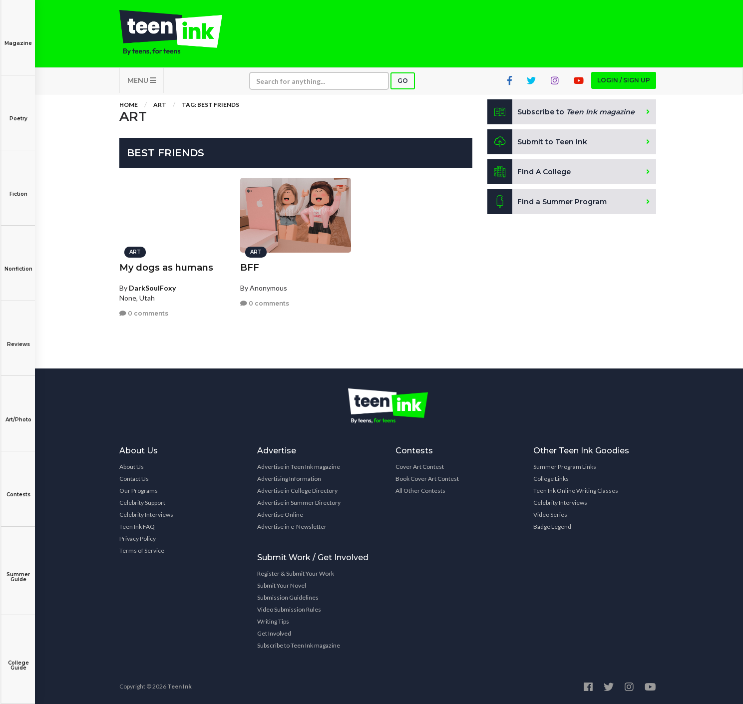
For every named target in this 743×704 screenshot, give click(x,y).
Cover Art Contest (419, 466)
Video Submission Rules (289, 609)
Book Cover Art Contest (427, 478)
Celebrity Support (142, 502)
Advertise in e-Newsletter (292, 526)
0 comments (143, 313)
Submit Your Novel (281, 585)
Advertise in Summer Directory (299, 502)
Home (128, 104)
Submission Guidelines (288, 597)
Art (159, 104)
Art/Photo (18, 412)
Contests (18, 487)
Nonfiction (18, 262)
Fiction (18, 187)
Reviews (18, 337)
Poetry (18, 111)
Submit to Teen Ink (537, 141)
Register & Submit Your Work (295, 573)
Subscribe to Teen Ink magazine (298, 645)
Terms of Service (141, 550)
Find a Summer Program (547, 201)
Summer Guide (18, 570)
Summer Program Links (564, 466)
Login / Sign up (623, 80)
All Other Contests (420, 490)
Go (402, 80)
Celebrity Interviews (146, 514)
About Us (131, 466)
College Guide (18, 658)
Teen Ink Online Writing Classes (575, 490)
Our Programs (138, 490)
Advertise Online (280, 514)
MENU (141, 80)
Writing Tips (273, 621)
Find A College (529, 171)
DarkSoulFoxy (152, 288)
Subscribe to (561, 111)
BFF (249, 267)
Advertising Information (289, 478)
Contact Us (134, 478)
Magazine (18, 36)
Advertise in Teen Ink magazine (298, 466)
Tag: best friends (210, 104)
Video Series (550, 514)
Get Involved (274, 633)
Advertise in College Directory (297, 490)
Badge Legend (552, 526)
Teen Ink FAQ (137, 526)
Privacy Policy (137, 538)
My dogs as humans (166, 267)
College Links (551, 478)
